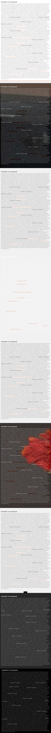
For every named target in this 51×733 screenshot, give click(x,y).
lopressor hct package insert (26, 37)
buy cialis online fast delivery (32, 68)
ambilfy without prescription (16, 37)
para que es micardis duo (21, 43)
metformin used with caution (21, 26)
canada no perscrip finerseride (15, 74)
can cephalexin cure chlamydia (10, 56)
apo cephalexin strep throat (21, 29)
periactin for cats (45, 71)
